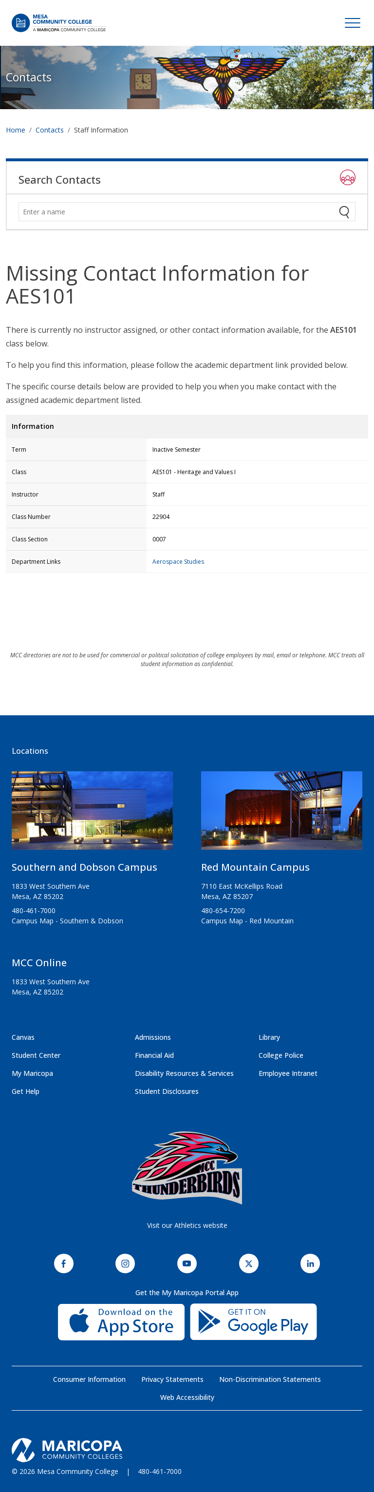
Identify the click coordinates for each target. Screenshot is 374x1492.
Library (269, 1037)
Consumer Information (89, 1379)
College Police (281, 1055)
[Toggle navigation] (352, 23)
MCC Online (39, 962)
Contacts (29, 77)
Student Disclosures (167, 1091)
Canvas (23, 1037)
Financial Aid (154, 1055)
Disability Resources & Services (184, 1073)
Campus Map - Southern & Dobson (67, 920)
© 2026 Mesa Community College (65, 1471)
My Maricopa (32, 1073)
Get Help (25, 1091)
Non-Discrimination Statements (270, 1379)
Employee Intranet (288, 1073)
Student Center (36, 1055)
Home (15, 129)
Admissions (153, 1037)
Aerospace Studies (178, 561)
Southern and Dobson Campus (84, 867)
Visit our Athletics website (187, 1225)
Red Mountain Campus (255, 867)
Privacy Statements (172, 1379)
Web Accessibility (187, 1397)
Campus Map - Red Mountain (247, 920)
